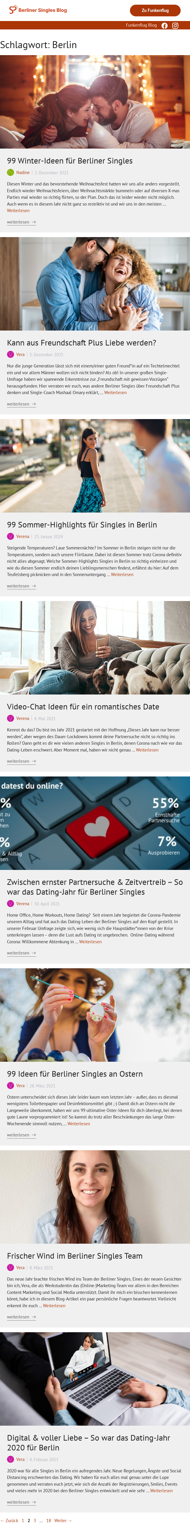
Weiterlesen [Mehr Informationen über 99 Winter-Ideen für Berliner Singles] (18, 210)
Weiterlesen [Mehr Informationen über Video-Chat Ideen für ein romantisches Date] (147, 750)
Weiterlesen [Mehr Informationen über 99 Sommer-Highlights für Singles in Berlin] (122, 574)
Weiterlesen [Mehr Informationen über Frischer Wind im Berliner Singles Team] (54, 1305)
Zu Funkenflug (155, 10)
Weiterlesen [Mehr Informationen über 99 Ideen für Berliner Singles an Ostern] (79, 1123)
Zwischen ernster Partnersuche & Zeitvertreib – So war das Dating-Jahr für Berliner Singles (95, 886)
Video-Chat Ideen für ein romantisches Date (83, 706)
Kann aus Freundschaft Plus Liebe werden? (81, 342)
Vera (20, 354)
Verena (22, 536)
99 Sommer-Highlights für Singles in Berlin (82, 524)
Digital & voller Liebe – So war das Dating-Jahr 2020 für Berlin (88, 1442)
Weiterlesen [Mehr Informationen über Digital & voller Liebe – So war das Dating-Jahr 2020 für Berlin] (161, 1490)
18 (49, 1520)
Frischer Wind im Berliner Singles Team (75, 1255)
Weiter (63, 1520)
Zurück (9, 1520)
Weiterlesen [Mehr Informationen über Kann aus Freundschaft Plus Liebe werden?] (115, 392)
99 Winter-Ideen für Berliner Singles (70, 160)
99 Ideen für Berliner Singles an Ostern (75, 1073)
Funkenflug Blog (141, 25)
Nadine (23, 172)
